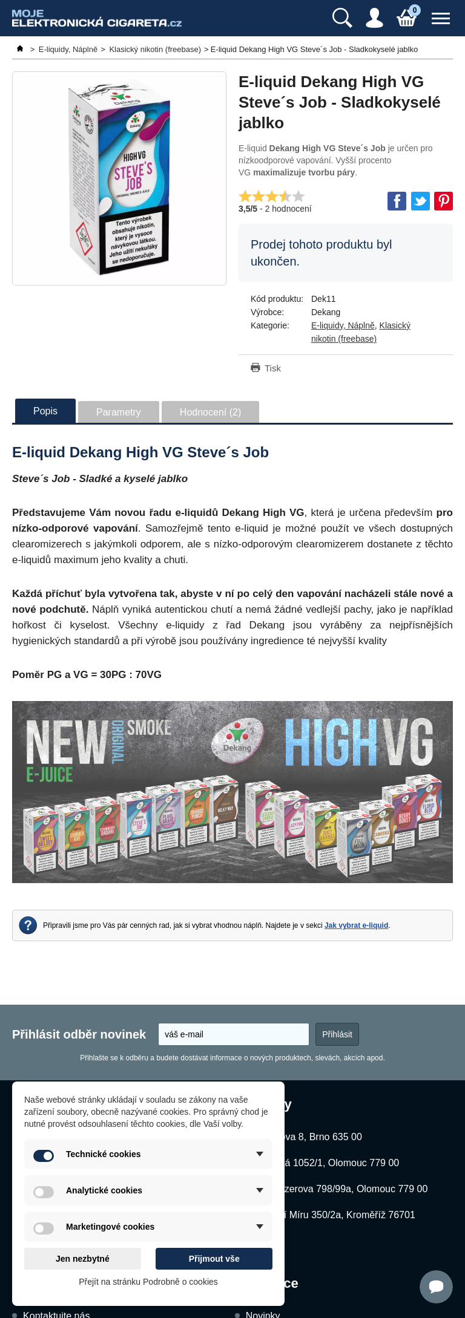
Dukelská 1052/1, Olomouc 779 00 (325, 1163)
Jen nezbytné (83, 1259)
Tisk (273, 368)
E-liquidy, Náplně (343, 325)
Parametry (118, 412)
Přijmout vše (214, 1259)
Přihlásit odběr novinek (79, 1034)
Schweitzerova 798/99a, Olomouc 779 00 (339, 1189)
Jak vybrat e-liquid (356, 925)
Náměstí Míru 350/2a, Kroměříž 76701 (333, 1215)
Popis (45, 411)
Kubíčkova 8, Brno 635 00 (306, 1137)
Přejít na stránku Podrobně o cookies (148, 1282)
